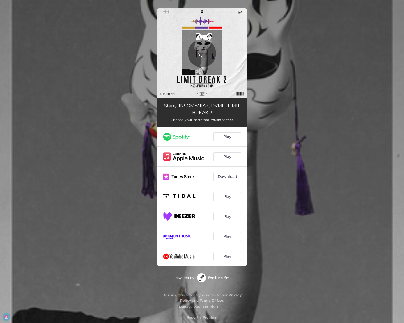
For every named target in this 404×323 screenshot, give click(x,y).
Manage (186, 306)
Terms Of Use (211, 300)
